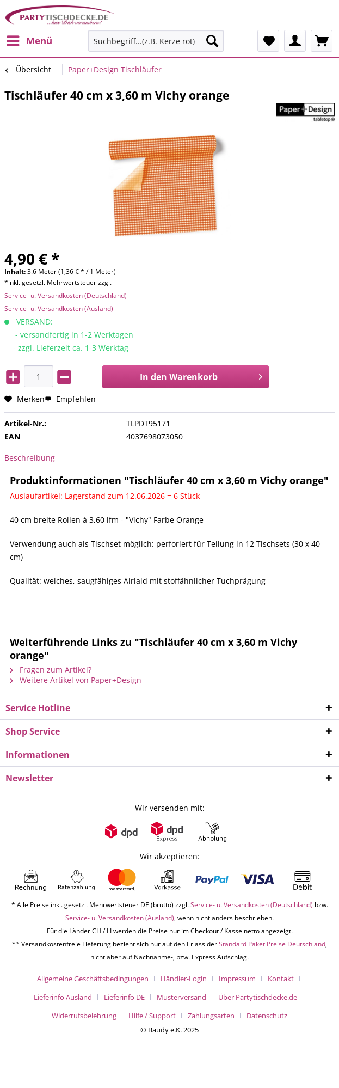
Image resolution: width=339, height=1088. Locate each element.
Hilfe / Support (152, 1015)
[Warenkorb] (321, 41)
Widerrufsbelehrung (84, 1015)
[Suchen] (212, 41)
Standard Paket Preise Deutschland (272, 944)
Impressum (237, 978)
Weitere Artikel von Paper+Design (75, 680)
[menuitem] (29, 41)
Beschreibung (29, 458)
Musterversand (181, 997)
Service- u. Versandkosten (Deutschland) (65, 295)
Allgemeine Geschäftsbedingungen (93, 978)
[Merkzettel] (268, 41)
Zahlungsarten (211, 1015)
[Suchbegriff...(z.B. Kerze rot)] (156, 41)
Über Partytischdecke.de (257, 997)
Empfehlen (70, 399)
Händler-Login (184, 978)
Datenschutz (266, 1015)
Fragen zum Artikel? (50, 669)
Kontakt (281, 978)
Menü (29, 39)
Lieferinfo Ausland (63, 997)
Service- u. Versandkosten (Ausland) (58, 308)
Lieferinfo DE (124, 997)
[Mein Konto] (295, 41)
